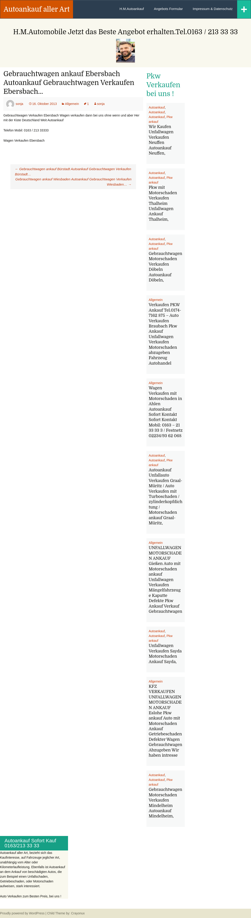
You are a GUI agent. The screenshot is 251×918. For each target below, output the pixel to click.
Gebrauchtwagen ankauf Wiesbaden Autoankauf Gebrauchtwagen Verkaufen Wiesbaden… (73, 181)
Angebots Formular (168, 9)
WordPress (37, 913)
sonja (19, 104)
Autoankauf (157, 107)
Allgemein (72, 104)
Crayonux (77, 913)
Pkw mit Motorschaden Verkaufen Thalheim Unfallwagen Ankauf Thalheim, (163, 203)
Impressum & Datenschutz (213, 9)
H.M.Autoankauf (131, 9)
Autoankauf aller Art (37, 9)
